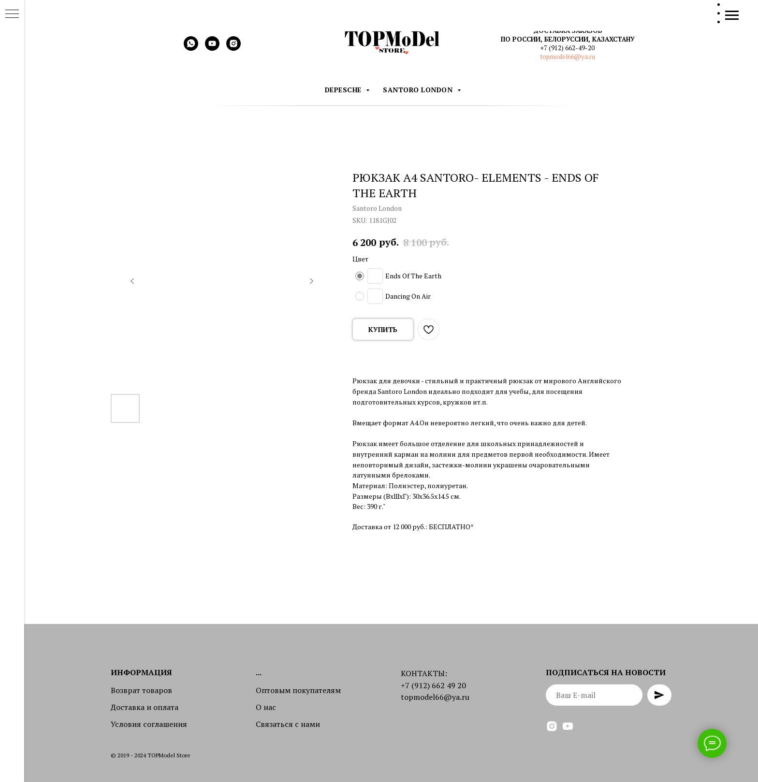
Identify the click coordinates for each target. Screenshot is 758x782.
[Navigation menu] (732, 15)
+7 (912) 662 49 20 (433, 685)
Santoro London (419, 89)
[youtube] (212, 48)
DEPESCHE (344, 89)
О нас (266, 707)
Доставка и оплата (144, 707)
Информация (141, 672)
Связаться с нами (288, 724)
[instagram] (233, 48)
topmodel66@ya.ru (567, 56)
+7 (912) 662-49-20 (567, 47)
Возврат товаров (141, 690)
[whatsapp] (191, 48)
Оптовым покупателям (298, 690)
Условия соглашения (149, 724)
